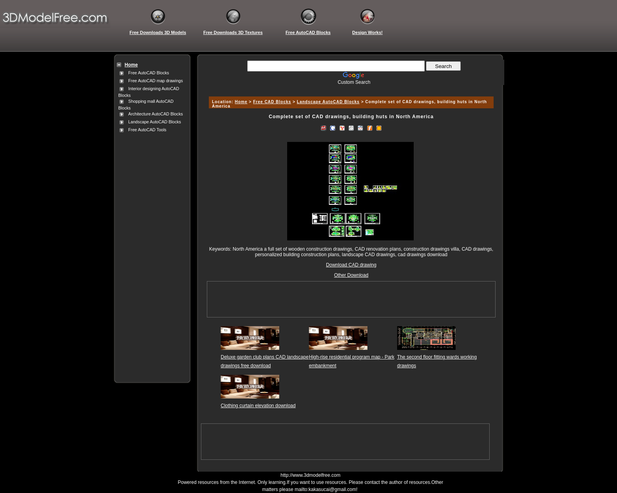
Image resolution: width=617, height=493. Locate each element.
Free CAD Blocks (272, 102)
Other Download (351, 275)
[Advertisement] (150, 252)
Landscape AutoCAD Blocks (154, 121)
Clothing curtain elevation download (258, 405)
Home (241, 102)
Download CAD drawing (351, 265)
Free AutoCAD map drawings (155, 80)
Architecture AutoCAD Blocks (155, 113)
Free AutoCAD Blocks (148, 72)
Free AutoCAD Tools (147, 129)
